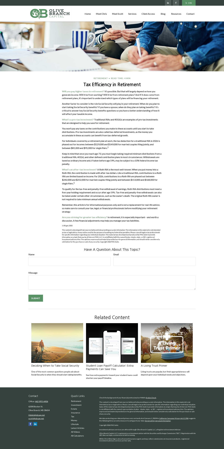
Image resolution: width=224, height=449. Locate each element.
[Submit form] (35, 298)
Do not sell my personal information (158, 421)
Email (116, 254)
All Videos (75, 432)
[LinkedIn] (168, 3)
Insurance (75, 412)
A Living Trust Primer (154, 365)
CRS (189, 3)
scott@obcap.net (36, 418)
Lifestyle (75, 424)
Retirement (76, 401)
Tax (72, 416)
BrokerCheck (151, 398)
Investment (76, 405)
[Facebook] (176, 3)
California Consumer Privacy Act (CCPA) (173, 418)
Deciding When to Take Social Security (55, 365)
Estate (74, 409)
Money (74, 420)
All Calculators (77, 435)
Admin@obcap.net (36, 415)
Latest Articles (77, 428)
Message (32, 272)
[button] (87, 13)
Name (31, 254)
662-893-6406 (41, 401)
